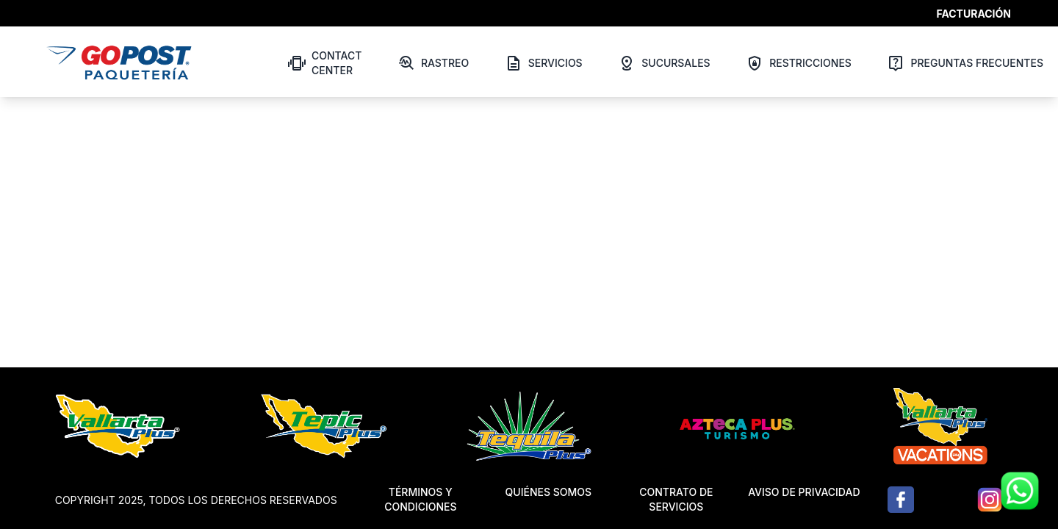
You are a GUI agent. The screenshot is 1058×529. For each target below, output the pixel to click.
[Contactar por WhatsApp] (1019, 490)
